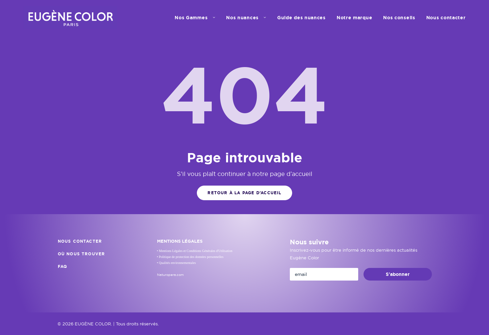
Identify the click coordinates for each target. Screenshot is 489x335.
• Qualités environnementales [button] (176, 263)
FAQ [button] (62, 266)
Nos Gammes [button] (195, 18)
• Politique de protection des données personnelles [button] (190, 257)
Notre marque (354, 18)
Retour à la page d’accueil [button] (244, 193)
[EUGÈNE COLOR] (70, 17)
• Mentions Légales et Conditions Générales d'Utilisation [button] (195, 251)
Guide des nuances (301, 18)
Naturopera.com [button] (170, 275)
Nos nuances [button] (246, 18)
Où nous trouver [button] (81, 254)
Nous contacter (446, 18)
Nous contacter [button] (80, 241)
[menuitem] (197, 17)
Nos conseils (399, 18)
